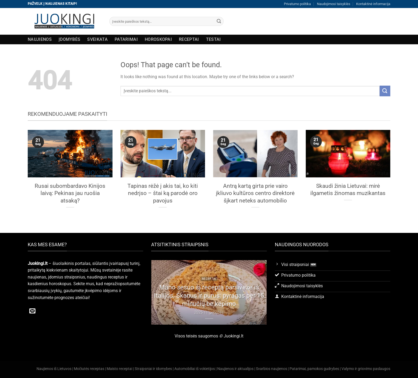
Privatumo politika (297, 4)
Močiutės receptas (89, 369)
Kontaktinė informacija (373, 4)
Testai (213, 39)
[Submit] (218, 21)
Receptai (189, 39)
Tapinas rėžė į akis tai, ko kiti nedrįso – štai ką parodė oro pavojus (162, 193)
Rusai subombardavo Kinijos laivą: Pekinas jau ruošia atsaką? (70, 193)
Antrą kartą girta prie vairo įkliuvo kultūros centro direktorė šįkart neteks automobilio (255, 193)
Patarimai (126, 39)
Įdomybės (70, 39)
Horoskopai (158, 39)
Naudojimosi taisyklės (333, 4)
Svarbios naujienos (271, 369)
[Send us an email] (32, 311)
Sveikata (97, 39)
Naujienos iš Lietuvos (54, 369)
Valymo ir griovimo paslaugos (365, 369)
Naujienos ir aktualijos (235, 369)
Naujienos (40, 39)
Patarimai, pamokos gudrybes (314, 369)
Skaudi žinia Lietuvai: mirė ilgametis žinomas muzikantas (347, 189)
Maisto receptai (119, 369)
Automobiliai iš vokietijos (194, 369)
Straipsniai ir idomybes (153, 369)
